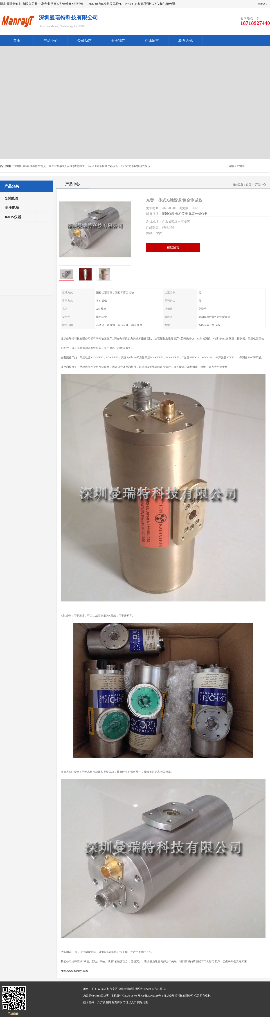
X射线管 (11, 198)
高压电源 (12, 208)
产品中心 (50, 41)
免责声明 (117, 1002)
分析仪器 (181, 213)
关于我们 (118, 41)
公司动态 (84, 41)
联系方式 (185, 41)
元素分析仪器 (198, 213)
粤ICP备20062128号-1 (150, 995)
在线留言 (152, 41)
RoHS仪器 (13, 217)
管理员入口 (130, 1002)
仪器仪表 (168, 213)
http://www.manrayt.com (74, 970)
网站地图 (142, 1002)
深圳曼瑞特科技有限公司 (179, 995)
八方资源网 (104, 1002)
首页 (16, 41)
